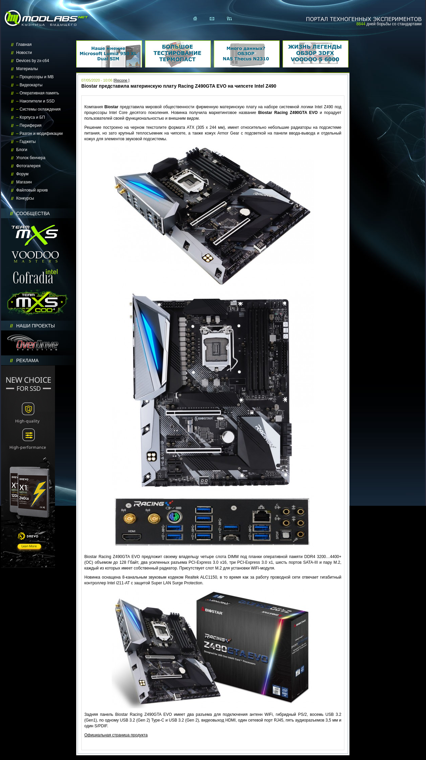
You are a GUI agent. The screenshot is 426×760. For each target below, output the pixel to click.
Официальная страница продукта (116, 735)
